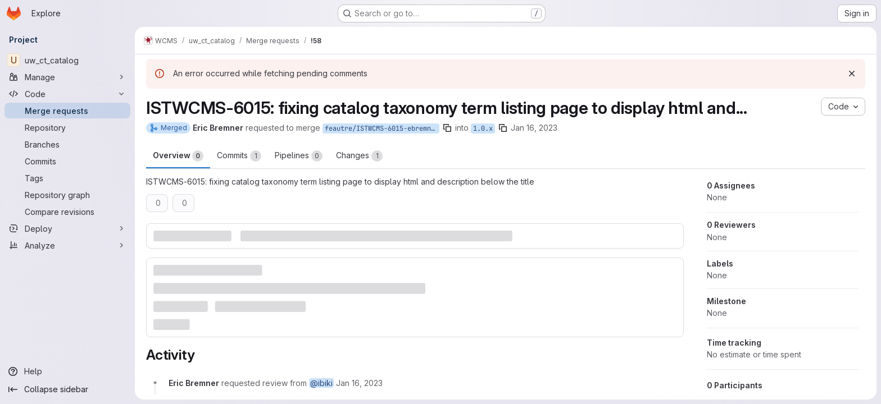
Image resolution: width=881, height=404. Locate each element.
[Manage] (67, 77)
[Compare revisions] (67, 211)
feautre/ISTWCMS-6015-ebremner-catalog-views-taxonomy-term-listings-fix (382, 128)
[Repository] (67, 127)
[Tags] (67, 178)
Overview (178, 156)
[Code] (67, 94)
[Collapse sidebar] (67, 389)
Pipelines (299, 156)
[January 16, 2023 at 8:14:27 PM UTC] (359, 383)
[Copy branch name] (447, 128)
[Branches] (67, 144)
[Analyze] (67, 245)
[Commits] (67, 161)
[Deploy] (67, 228)
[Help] (67, 371)
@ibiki (321, 383)
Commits (239, 156)
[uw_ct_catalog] (67, 60)
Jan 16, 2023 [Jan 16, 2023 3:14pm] (534, 127)
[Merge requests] (67, 110)
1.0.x (483, 128)
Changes (359, 156)
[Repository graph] (67, 195)
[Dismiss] (852, 73)
